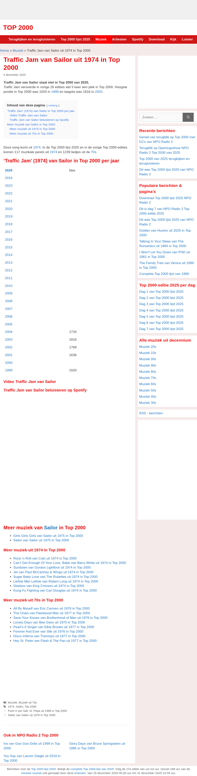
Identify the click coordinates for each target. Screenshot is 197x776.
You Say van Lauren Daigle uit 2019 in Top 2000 (32, 758)
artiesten (80, 773)
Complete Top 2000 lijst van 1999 (164, 274)
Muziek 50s (147, 390)
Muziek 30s (147, 403)
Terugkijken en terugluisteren (32, 39)
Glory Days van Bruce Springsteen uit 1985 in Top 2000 (97, 746)
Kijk (173, 39)
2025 (9, 170)
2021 (9, 201)
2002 (9, 347)
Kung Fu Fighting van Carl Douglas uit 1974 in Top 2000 (55, 590)
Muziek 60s (147, 384)
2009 (9, 293)
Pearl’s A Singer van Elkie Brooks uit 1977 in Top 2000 (53, 627)
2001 (9, 355)
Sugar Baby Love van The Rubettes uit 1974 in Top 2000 (55, 577)
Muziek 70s (147, 378)
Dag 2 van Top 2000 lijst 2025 (161, 298)
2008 (9, 301)
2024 (9, 178)
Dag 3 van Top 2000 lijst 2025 (161, 304)
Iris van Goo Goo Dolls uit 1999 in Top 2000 (31, 746)
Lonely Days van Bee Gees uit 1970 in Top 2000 (49, 622)
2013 (9, 262)
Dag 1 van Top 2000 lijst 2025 (161, 291)
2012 (9, 270)
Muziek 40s (147, 396)
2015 (9, 247)
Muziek (101, 39)
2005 (9, 324)
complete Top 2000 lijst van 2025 (92, 769)
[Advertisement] (98, 9)
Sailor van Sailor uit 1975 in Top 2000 (41, 540)
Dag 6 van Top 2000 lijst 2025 (161, 323)
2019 (9, 216)
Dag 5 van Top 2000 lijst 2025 (161, 316)
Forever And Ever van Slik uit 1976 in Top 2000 (48, 631)
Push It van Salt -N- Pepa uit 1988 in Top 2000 (37, 710)
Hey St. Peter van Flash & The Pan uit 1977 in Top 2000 (55, 641)
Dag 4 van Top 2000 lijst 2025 (161, 310)
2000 (9, 363)
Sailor (51, 527)
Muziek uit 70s (28, 702)
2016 (9, 239)
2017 (9, 232)
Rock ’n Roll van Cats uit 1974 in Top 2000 (45, 558)
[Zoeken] (188, 117)
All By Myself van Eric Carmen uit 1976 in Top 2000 (51, 608)
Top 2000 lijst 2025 (75, 39)
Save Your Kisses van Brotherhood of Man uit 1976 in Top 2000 (60, 618)
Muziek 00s (147, 359)
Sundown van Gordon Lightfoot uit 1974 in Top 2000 (52, 567)
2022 (9, 193)
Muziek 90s (147, 365)
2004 (9, 332)
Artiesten (119, 39)
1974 (37, 147)
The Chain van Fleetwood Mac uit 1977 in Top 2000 (51, 613)
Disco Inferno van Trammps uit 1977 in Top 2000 (49, 636)
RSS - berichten (151, 413)
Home (4, 50)
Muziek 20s (147, 347)
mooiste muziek (31, 773)
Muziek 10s (147, 353)
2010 (9, 286)
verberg (52, 105)
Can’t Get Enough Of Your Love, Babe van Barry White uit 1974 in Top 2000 (69, 563)
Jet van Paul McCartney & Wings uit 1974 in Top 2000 (53, 572)
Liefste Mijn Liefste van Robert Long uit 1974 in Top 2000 (55, 581)
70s (93, 152)
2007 (9, 309)
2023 (9, 186)
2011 (9, 278)
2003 (98, 92)
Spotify (137, 39)
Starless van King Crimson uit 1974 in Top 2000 (48, 586)
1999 (55, 92)
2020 (9, 209)
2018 (9, 224)
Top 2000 (18, 27)
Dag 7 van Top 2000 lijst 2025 (161, 329)
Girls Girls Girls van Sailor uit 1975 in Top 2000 (48, 536)
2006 (9, 316)
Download (157, 39)
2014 (9, 255)
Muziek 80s (147, 372)
